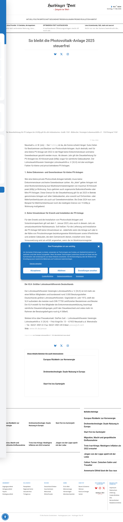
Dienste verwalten (36, 264)
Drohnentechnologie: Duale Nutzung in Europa (64, 372)
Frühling (54, 145)
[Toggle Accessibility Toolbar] (5, 517)
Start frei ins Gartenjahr (54, 384)
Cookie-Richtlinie (47, 276)
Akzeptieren (35, 270)
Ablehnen (61, 270)
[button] (98, 246)
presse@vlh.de (75, 325)
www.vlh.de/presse (38, 328)
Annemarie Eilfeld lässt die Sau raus (100, 470)
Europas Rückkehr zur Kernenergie (59, 359)
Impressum (80, 276)
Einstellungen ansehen (87, 270)
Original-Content (29, 335)
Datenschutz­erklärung (64, 276)
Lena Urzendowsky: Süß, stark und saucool (99, 25)
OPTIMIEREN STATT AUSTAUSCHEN (55, 25)
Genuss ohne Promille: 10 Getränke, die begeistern (18, 25)
